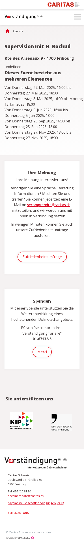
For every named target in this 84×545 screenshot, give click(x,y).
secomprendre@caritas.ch (48, 204)
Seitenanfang (18, 513)
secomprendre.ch (22, 17)
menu (77, 17)
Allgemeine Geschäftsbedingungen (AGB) (36, 503)
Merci (42, 351)
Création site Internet (20, 537)
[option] (22, 420)
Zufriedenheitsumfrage (42, 256)
